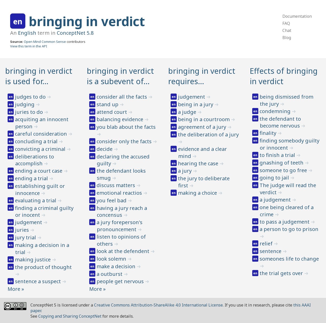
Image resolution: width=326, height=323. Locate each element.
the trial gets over (282, 273)
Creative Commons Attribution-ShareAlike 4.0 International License (158, 305)
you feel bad (112, 200)
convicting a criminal (41, 149)
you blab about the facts (126, 126)
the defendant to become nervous (280, 122)
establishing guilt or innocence (40, 189)
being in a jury (196, 104)
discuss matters (116, 185)
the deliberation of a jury (208, 134)
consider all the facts (122, 96)
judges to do (31, 96)
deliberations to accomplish (34, 160)
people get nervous (121, 281)
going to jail (275, 177)
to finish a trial (278, 155)
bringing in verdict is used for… (38, 76)
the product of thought (43, 267)
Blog (286, 37)
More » (16, 288)
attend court (112, 112)
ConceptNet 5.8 (75, 32)
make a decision (117, 266)
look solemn (112, 258)
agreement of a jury (202, 126)
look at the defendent (124, 251)
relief (267, 243)
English (27, 32)
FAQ (286, 23)
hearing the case (199, 163)
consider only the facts (125, 141)
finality (269, 133)
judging (25, 104)
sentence (271, 251)
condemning (276, 111)
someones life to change (289, 258)
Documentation (297, 16)
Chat (286, 30)
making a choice (198, 192)
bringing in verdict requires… (201, 76)
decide (105, 149)
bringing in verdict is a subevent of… (120, 76)
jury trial (26, 237)
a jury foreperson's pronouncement (119, 226)
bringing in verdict (87, 21)
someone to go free (284, 170)
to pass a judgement (285, 221)
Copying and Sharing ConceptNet (69, 316)
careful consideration (41, 133)
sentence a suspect (38, 281)
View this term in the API (28, 46)
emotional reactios (120, 192)
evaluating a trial (36, 200)
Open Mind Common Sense (45, 41)
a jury (185, 170)
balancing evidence (120, 119)
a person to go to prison (289, 229)
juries (22, 229)
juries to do (29, 112)
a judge (187, 112)
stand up (108, 104)
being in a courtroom (204, 119)
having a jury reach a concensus (122, 212)
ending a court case (39, 170)
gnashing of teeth (282, 162)
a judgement (276, 199)
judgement (29, 222)
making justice (33, 259)
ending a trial (32, 178)
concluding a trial (37, 141)
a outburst (110, 274)
